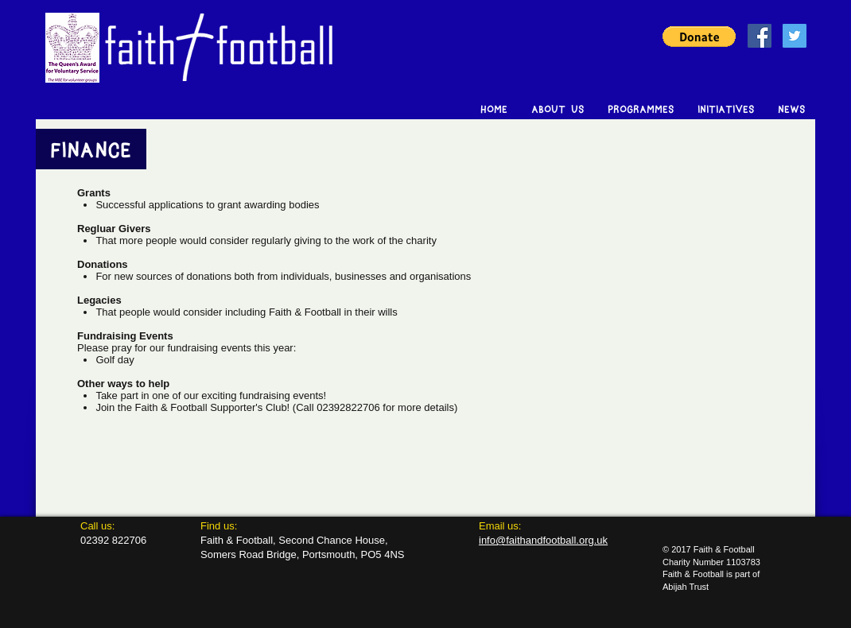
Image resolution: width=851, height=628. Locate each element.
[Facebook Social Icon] (759, 36)
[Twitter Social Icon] (794, 36)
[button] (699, 36)
